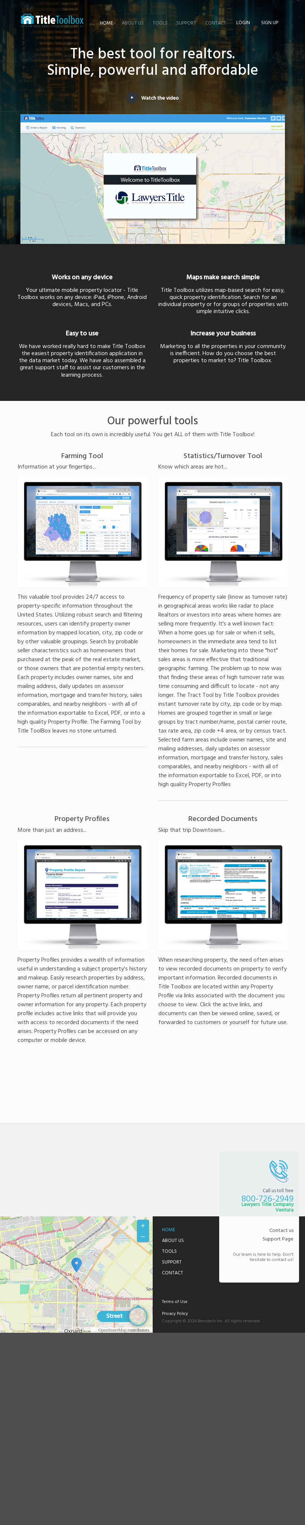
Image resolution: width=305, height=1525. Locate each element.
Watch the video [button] (152, 98)
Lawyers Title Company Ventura (52, 20)
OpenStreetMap (112, 1330)
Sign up (269, 23)
